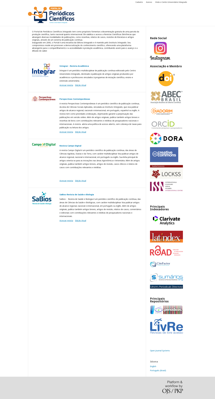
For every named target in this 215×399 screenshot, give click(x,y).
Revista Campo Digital (70, 145)
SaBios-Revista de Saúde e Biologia (77, 194)
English (153, 366)
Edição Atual (80, 85)
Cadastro (139, 2)
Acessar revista (66, 85)
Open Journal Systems (160, 350)
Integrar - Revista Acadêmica (74, 66)
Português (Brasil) (158, 370)
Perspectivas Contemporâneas (75, 99)
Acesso (149, 2)
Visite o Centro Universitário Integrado (171, 2)
